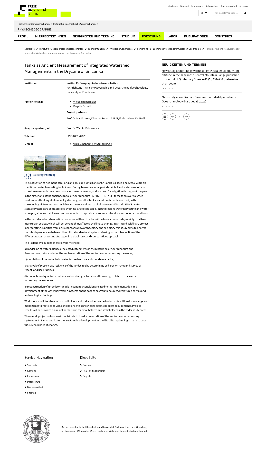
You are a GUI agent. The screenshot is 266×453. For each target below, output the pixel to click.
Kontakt (184, 5)
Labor (172, 36)
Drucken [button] (87, 365)
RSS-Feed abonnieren (94, 370)
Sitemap (244, 5)
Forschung (151, 36)
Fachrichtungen (96, 48)
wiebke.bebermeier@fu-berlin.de (92, 144)
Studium (128, 36)
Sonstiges (223, 36)
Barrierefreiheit (229, 5)
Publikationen (196, 36)
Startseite (173, 5)
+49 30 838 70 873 (76, 136)
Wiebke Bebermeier (84, 101)
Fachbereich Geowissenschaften (35, 24)
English (87, 376)
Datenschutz (211, 5)
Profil (23, 36)
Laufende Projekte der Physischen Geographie (177, 48)
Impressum (197, 5)
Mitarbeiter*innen (50, 36)
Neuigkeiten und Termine (94, 36)
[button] (203, 13)
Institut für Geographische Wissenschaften (75, 24)
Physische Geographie (35, 29)
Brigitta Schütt (82, 106)
